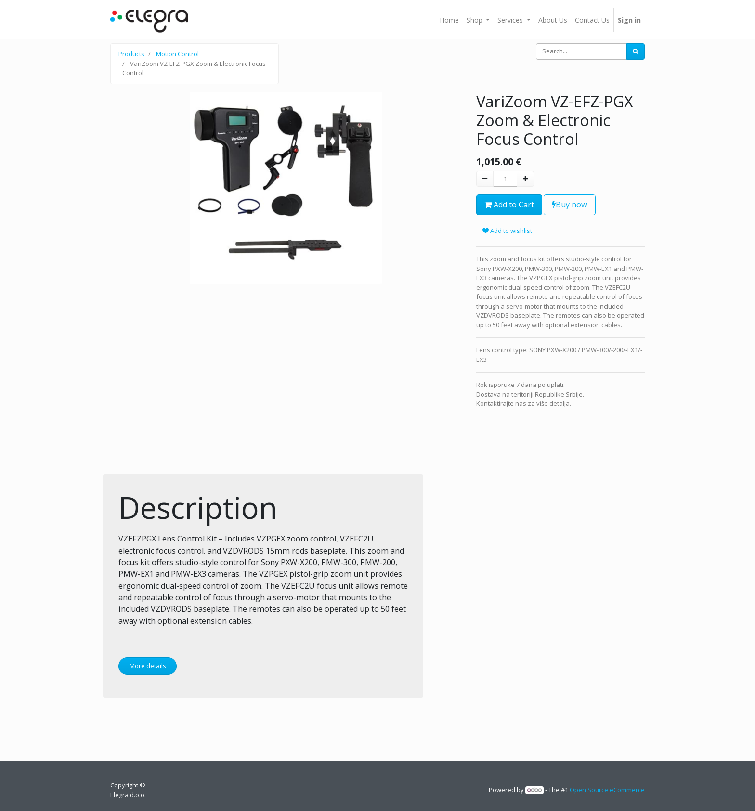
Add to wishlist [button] (507, 230)
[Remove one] (485, 179)
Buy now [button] (569, 204)
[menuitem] (449, 20)
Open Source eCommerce (607, 789)
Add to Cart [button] (509, 204)
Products (131, 54)
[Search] (635, 51)
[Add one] (525, 179)
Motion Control (177, 54)
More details (148, 665)
